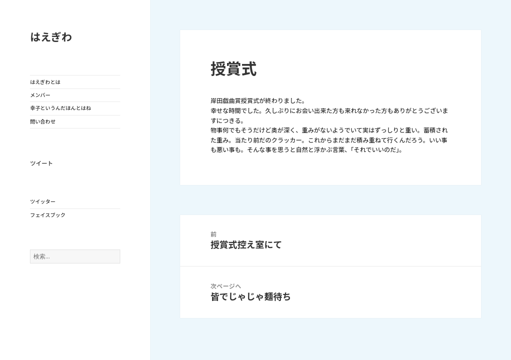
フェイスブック (47, 215)
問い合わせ (42, 121)
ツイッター (42, 201)
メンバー (40, 95)
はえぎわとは (45, 82)
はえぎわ (51, 37)
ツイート (41, 163)
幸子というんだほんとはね (60, 108)
